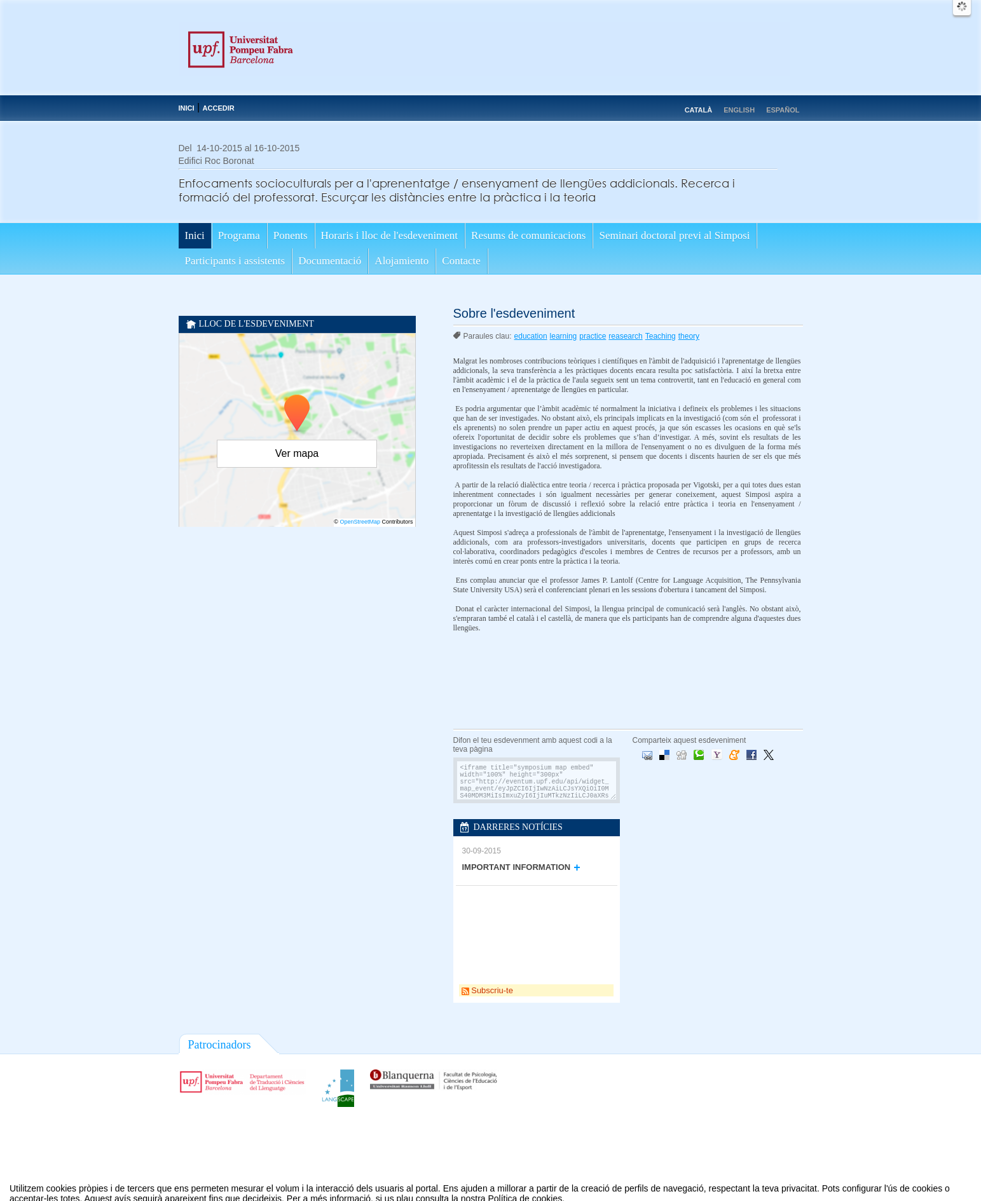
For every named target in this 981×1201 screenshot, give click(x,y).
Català (699, 110)
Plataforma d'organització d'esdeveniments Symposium (496, 1193)
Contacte (461, 261)
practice (592, 336)
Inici (187, 108)
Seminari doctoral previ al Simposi (674, 235)
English (739, 110)
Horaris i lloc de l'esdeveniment (389, 235)
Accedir (219, 108)
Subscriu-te (487, 990)
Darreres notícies (518, 827)
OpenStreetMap (360, 522)
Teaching (660, 336)
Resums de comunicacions (528, 235)
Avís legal (359, 1193)
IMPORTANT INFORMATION (516, 867)
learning (563, 336)
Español (782, 110)
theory (688, 336)
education (530, 336)
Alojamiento (401, 261)
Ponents (290, 235)
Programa (239, 235)
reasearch (625, 336)
